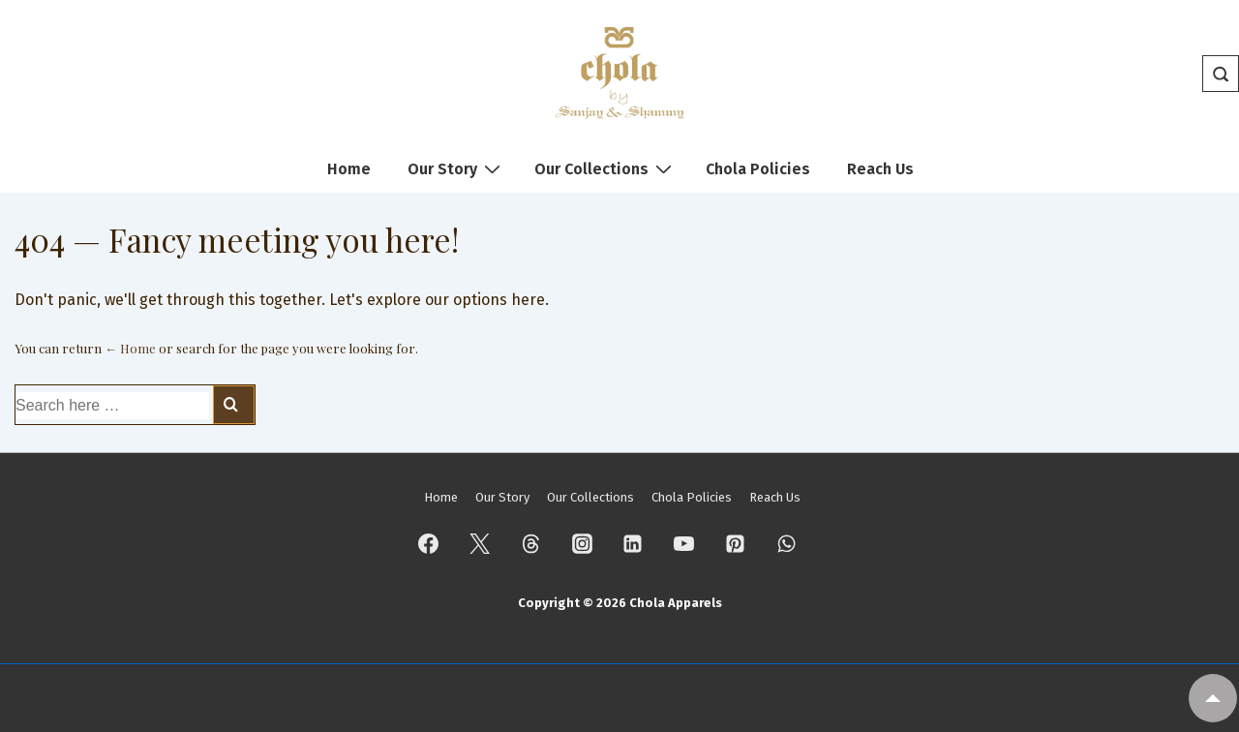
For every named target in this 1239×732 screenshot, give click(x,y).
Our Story (456, 168)
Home (349, 169)
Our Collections (605, 168)
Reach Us (880, 169)
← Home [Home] (130, 348)
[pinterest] (735, 543)
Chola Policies (758, 169)
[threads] (530, 543)
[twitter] (480, 543)
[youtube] (684, 543)
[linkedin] (633, 543)
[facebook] (428, 543)
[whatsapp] (786, 543)
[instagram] (581, 543)
